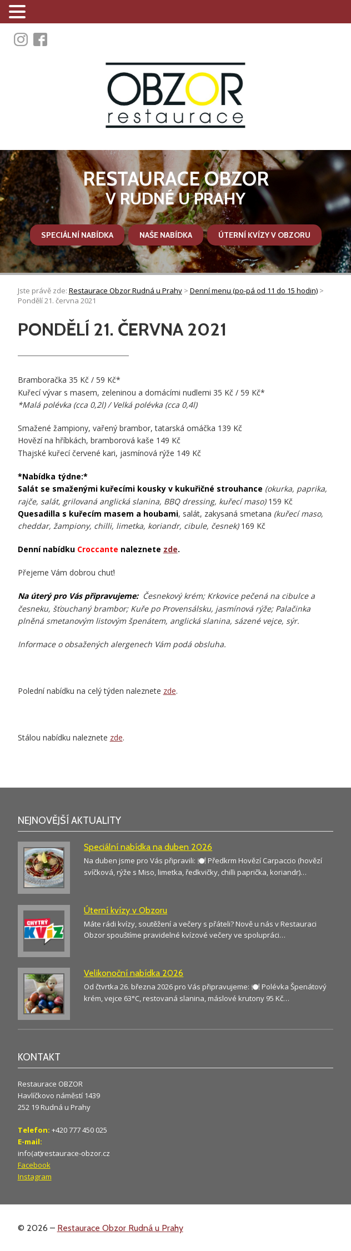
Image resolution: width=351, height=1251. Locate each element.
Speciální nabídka (77, 235)
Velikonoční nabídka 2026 (133, 973)
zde (170, 549)
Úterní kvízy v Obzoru (264, 235)
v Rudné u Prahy (175, 188)
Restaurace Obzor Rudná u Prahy (120, 1228)
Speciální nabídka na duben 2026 (148, 847)
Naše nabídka (165, 235)
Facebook (34, 1165)
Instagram (35, 1177)
